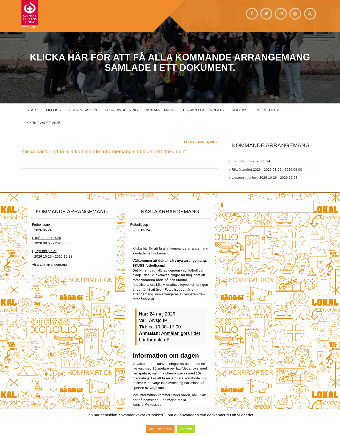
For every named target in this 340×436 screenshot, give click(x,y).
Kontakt (240, 110)
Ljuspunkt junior (244, 177)
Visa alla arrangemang (49, 264)
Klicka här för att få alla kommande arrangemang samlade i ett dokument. (104, 151)
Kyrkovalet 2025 (44, 123)
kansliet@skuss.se (147, 405)
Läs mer (186, 429)
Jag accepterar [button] (160, 429)
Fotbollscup (241, 161)
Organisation (83, 110)
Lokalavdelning (121, 110)
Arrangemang (160, 110)
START (33, 110)
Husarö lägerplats (203, 110)
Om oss (53, 110)
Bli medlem (268, 110)
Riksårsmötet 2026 (246, 169)
